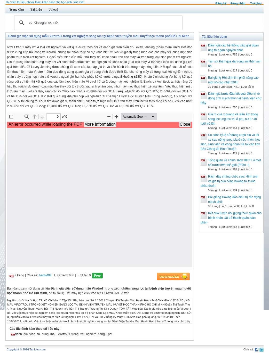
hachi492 (45, 275)
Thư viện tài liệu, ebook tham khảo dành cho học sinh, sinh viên (44, 2)
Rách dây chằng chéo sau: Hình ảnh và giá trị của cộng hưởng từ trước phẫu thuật (229, 181)
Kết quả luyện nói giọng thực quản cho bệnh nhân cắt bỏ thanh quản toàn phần (231, 217)
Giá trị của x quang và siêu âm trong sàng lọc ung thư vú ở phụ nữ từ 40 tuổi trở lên (229, 119)
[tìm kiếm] (97, 23)
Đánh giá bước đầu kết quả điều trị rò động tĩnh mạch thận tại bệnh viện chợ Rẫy (231, 98)
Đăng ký (220, 3)
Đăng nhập (238, 3)
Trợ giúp (256, 3)
